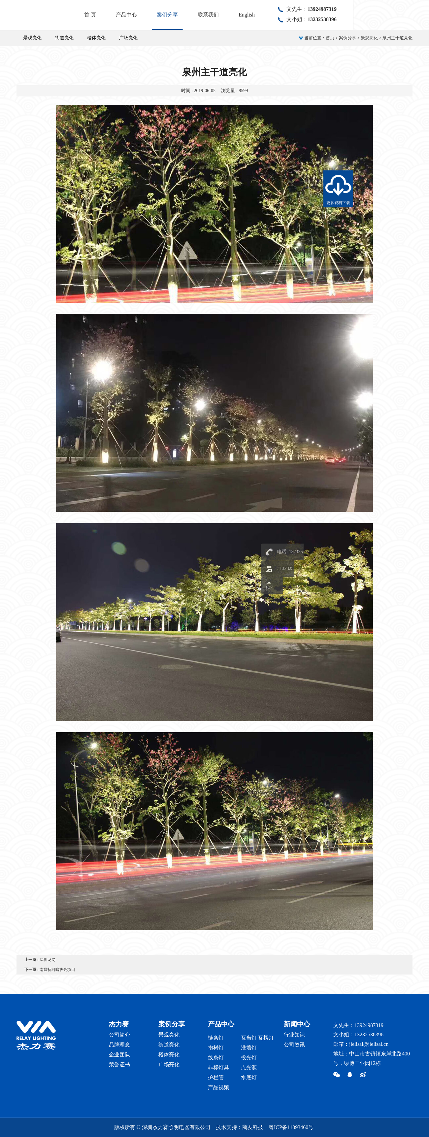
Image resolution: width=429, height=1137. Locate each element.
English (322, 15)
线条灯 (216, 1057)
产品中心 (202, 15)
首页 (330, 37)
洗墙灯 (249, 1047)
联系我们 (284, 15)
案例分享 (243, 15)
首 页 (166, 15)
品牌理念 (119, 1045)
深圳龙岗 (47, 959)
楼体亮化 (96, 37)
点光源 (249, 1067)
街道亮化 (64, 37)
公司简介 (119, 1035)
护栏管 (216, 1077)
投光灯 (249, 1057)
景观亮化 (32, 37)
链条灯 (216, 1038)
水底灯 (249, 1077)
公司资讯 (294, 1045)
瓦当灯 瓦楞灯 (257, 1038)
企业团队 (119, 1054)
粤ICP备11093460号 (291, 1127)
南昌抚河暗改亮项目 (57, 969)
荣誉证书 (119, 1064)
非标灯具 (218, 1067)
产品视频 (218, 1087)
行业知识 (294, 1035)
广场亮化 (128, 37)
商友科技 (252, 1127)
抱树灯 (216, 1047)
